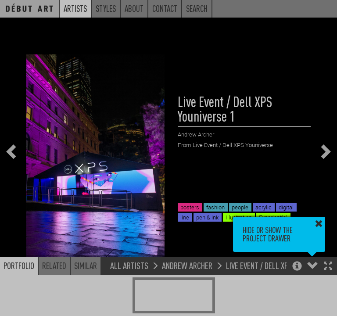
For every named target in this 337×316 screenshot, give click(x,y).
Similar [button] (85, 265)
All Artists (129, 265)
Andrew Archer (187, 265)
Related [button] (54, 265)
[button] (328, 266)
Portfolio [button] (19, 265)
